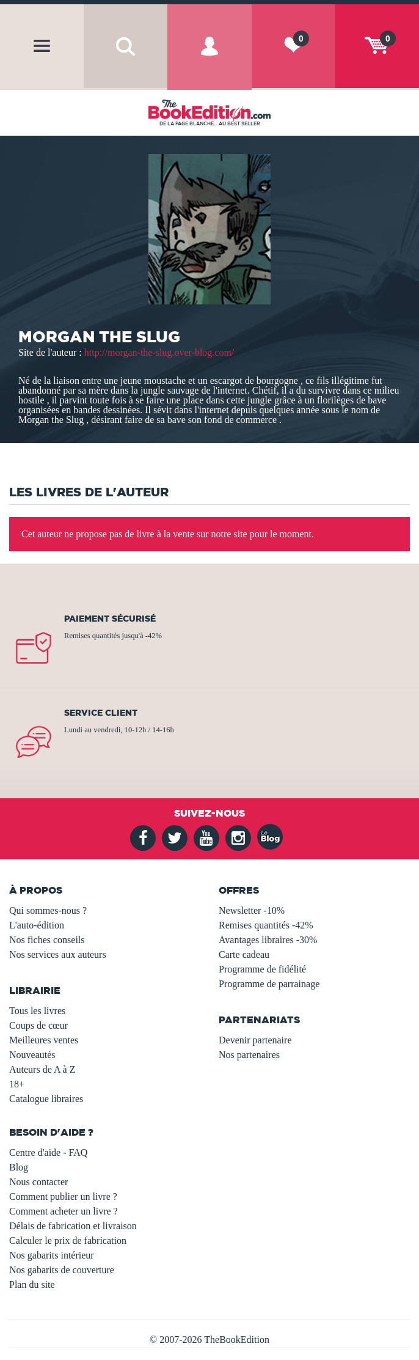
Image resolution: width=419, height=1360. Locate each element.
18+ (16, 1084)
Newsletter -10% (252, 910)
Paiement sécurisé (110, 618)
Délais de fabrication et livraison (73, 1226)
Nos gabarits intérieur (51, 1255)
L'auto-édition (36, 925)
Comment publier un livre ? (63, 1196)
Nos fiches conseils (47, 940)
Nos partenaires (249, 1054)
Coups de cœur (38, 1025)
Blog (18, 1167)
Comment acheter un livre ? (63, 1211)
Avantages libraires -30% (268, 940)
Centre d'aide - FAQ (48, 1152)
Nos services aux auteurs (57, 954)
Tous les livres (37, 1010)
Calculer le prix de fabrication (67, 1240)
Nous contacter (38, 1182)
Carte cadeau (244, 954)
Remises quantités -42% (266, 925)
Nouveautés (32, 1054)
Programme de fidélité (262, 969)
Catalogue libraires (46, 1099)
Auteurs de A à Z (42, 1069)
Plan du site (32, 1284)
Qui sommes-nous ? (48, 910)
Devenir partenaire (255, 1040)
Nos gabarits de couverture (61, 1270)
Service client (100, 713)
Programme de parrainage (269, 984)
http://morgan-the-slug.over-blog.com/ (159, 352)
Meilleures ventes (43, 1040)
